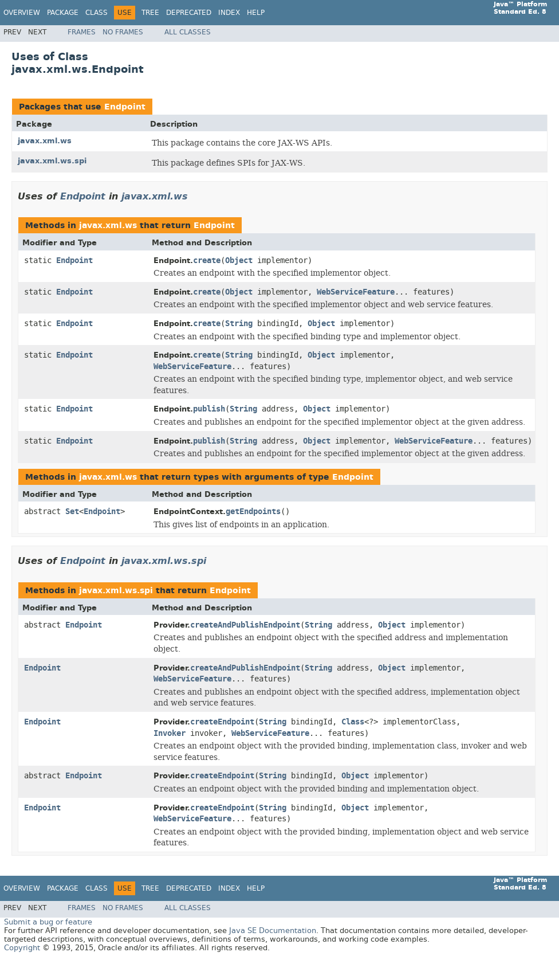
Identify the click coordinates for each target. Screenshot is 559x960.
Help (256, 13)
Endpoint (124, 107)
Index (229, 13)
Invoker (169, 733)
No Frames (123, 32)
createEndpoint (222, 722)
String (239, 323)
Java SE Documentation (272, 930)
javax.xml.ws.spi (52, 160)
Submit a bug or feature (48, 922)
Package (62, 13)
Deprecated (188, 13)
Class (96, 13)
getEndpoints (253, 511)
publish (209, 409)
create (207, 260)
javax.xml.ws (45, 140)
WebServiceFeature (356, 292)
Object (239, 260)
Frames (82, 32)
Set (72, 511)
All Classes (187, 32)
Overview (21, 13)
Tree (150, 13)
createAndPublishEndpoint (245, 625)
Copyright (22, 947)
